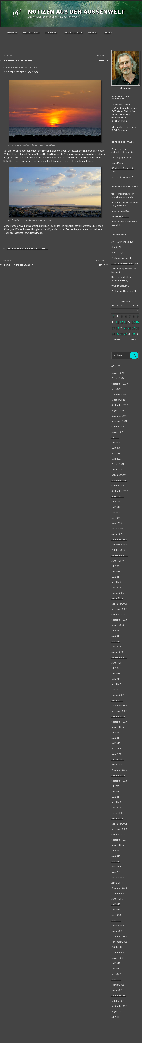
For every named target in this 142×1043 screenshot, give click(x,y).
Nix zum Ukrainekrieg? (122, 177)
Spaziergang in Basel (121, 157)
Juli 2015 (115, 786)
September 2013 (119, 893)
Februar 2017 (117, 695)
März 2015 (116, 807)
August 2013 (117, 899)
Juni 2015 (115, 791)
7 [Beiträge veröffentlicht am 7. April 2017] (129, 316)
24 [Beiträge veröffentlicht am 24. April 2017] (113, 333)
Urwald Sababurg (119, 286)
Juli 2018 (115, 630)
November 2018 (119, 609)
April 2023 (116, 389)
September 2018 (119, 620)
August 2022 (117, 410)
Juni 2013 (115, 904)
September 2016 (119, 721)
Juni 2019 (115, 571)
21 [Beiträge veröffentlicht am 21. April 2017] (129, 328)
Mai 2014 (115, 861)
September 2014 (119, 840)
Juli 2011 (115, 1017)
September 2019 (119, 555)
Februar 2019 (117, 593)
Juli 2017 (115, 668)
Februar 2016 (117, 759)
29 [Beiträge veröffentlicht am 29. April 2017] (133, 333)
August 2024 (117, 373)
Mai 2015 (115, 797)
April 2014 (116, 866)
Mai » (133, 339)
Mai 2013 (115, 909)
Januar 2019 (117, 598)
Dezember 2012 (119, 936)
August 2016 (117, 727)
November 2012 (119, 942)
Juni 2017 (115, 673)
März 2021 (116, 459)
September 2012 (119, 952)
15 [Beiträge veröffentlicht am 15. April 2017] (133, 322)
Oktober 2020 (118, 485)
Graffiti (114, 247)
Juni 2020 (116, 507)
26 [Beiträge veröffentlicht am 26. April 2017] (121, 333)
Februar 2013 (117, 925)
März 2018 (116, 646)
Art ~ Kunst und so (120, 242)
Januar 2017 (117, 700)
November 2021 (119, 421)
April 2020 (116, 518)
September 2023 (119, 383)
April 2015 (116, 802)
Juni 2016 (115, 738)
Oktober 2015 (118, 775)
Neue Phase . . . (118, 163)
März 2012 (116, 979)
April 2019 (116, 582)
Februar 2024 (117, 378)
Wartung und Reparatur (122, 291)
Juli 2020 (115, 501)
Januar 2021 (117, 469)
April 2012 (116, 974)
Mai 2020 (116, 512)
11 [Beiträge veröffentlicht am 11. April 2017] (117, 322)
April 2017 (116, 684)
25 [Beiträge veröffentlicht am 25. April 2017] (117, 333)
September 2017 (119, 657)
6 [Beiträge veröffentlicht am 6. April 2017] (125, 316)
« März (117, 339)
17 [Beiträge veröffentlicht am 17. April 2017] (113, 328)
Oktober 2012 (118, 947)
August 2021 (117, 432)
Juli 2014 (115, 850)
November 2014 (119, 829)
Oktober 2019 (118, 550)
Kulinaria (93, 32)
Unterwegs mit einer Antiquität (27, 249)
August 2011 (117, 1011)
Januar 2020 (117, 534)
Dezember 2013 (119, 888)
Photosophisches (120, 258)
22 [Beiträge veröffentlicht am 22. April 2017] (133, 328)
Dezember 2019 (119, 539)
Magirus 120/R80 (30, 32)
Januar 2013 (117, 931)
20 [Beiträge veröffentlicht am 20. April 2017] (125, 328)
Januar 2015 (117, 818)
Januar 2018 (117, 652)
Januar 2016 (117, 764)
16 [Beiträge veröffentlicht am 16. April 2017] (137, 322)
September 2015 (119, 781)
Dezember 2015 (119, 770)
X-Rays (126, 211)
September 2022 (119, 405)
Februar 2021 (117, 464)
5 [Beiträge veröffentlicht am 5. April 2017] (121, 316)
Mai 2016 (115, 743)
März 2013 (116, 920)
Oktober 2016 (118, 716)
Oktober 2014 (118, 834)
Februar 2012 (117, 985)
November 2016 (119, 711)
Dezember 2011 (118, 995)
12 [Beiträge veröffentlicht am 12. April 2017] (121, 322)
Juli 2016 (115, 732)
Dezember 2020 (119, 475)
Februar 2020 (117, 528)
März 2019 (116, 587)
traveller (30, 68)
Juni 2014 (115, 856)
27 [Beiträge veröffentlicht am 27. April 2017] (125, 333)
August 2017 (117, 663)
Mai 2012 (115, 968)
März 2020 (116, 523)
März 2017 (116, 689)
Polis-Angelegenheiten (122, 263)
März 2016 (116, 754)
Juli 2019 (115, 566)
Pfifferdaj (116, 252)
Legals (108, 32)
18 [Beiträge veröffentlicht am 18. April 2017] (117, 328)
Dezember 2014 (119, 824)
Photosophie (51, 32)
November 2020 (119, 480)
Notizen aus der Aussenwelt (76, 12)
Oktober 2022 (118, 400)
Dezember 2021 (119, 416)
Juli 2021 (115, 437)
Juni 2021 (115, 442)
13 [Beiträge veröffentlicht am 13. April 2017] (125, 322)
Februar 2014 (117, 877)
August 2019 (117, 561)
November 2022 (119, 394)
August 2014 (117, 845)
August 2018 (117, 625)
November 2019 (119, 544)
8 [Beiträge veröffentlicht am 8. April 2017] (133, 316)
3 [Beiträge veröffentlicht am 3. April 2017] (113, 316)
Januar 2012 (117, 990)
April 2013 (116, 915)
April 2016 (116, 748)
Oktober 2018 (118, 614)
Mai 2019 (115, 577)
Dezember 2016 (119, 705)
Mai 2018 (115, 641)
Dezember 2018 (119, 604)
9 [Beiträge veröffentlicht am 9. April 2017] (137, 316)
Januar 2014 (117, 883)
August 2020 (117, 496)
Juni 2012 (115, 963)
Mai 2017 (115, 679)
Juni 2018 (115, 636)
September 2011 (119, 1006)
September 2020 (119, 491)
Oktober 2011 (117, 1001)
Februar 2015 (117, 813)
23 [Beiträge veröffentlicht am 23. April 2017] (137, 328)
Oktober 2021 (118, 426)
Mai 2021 (115, 448)
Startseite (12, 32)
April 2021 (116, 453)
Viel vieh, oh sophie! (73, 32)
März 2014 (116, 872)
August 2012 (117, 958)
